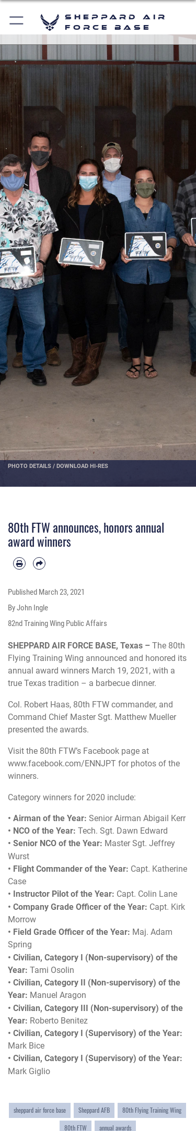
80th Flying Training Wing (151, 1110)
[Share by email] (39, 563)
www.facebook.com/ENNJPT (62, 763)
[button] (17, 22)
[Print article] (19, 563)
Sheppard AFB (94, 1110)
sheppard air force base (40, 1110)
